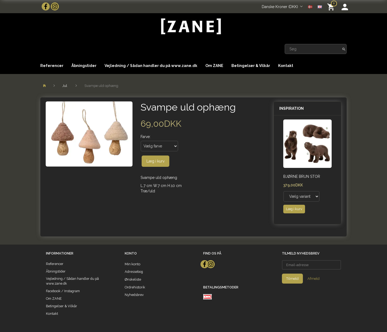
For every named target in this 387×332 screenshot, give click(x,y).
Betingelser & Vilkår (250, 65)
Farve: (145, 137)
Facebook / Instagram (63, 291)
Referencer (51, 65)
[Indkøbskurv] (332, 6)
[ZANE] (190, 26)
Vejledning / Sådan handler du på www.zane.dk (151, 65)
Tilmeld (292, 279)
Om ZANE (214, 65)
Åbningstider (83, 65)
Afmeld (313, 279)
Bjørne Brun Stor (301, 176)
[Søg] (343, 49)
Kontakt (285, 65)
